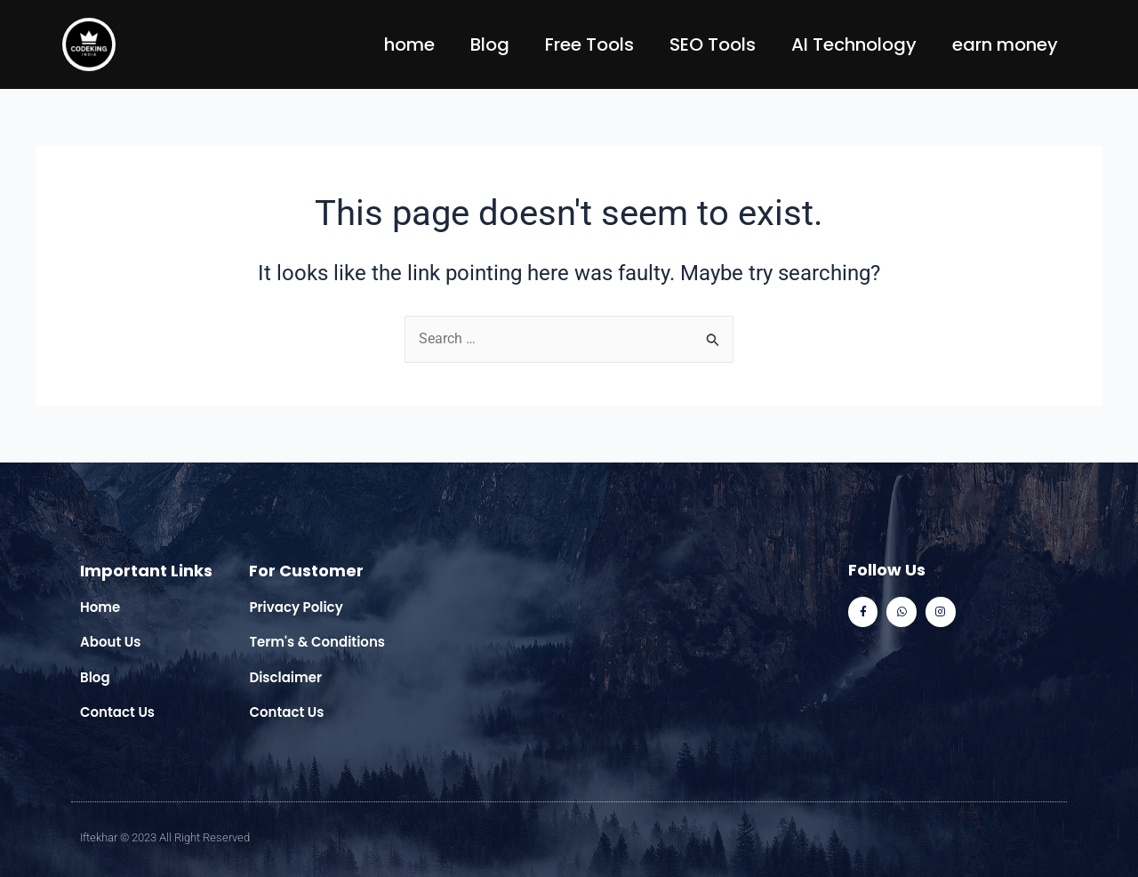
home (409, 44)
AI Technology (854, 44)
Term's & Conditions (317, 641)
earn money (1005, 44)
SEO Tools (712, 44)
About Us (110, 641)
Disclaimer (285, 677)
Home (100, 607)
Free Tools (589, 44)
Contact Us (117, 712)
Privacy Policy (295, 607)
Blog (489, 44)
